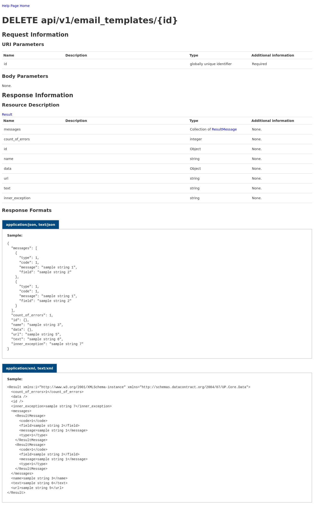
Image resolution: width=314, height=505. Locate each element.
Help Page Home (16, 6)
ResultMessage (224, 129)
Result (7, 114)
